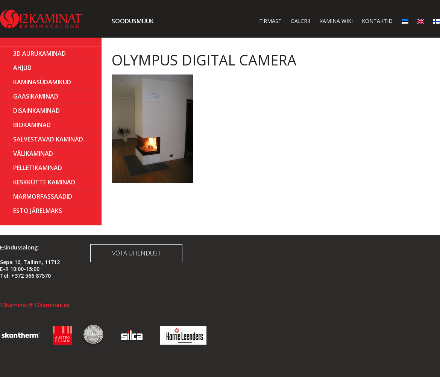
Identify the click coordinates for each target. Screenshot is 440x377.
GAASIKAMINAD (35, 96)
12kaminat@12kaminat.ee (35, 305)
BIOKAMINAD (32, 125)
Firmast (270, 20)
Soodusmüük (133, 21)
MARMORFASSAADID (42, 196)
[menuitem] (405, 20)
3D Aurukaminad (39, 53)
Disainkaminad (36, 110)
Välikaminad (33, 153)
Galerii (300, 20)
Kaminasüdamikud (42, 82)
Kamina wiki (336, 20)
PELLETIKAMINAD (37, 168)
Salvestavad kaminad (48, 139)
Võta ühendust (136, 253)
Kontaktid (377, 20)
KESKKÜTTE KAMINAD (44, 182)
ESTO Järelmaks (37, 211)
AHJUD (22, 68)
